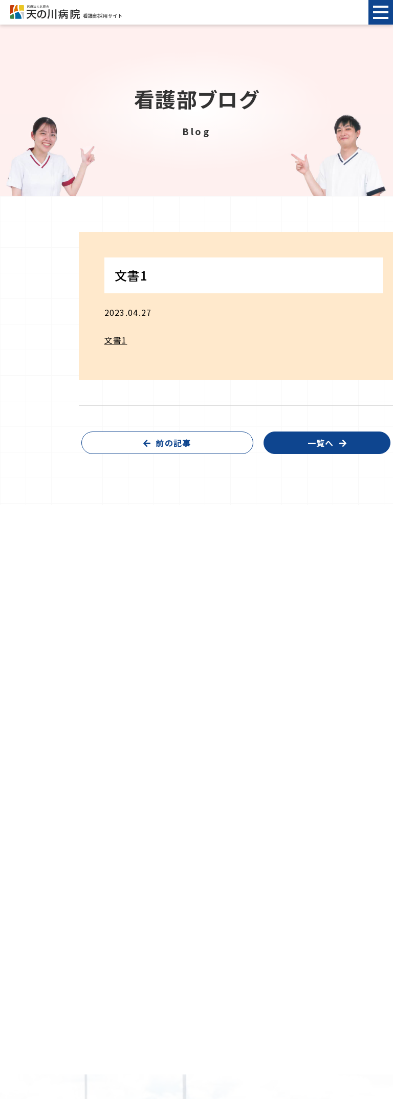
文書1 (115, 340)
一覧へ (321, 443)
